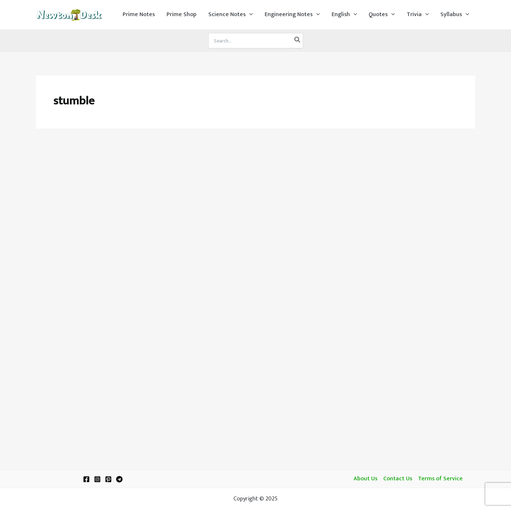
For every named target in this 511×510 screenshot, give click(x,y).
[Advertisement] (255, 191)
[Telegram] (119, 479)
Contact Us (397, 479)
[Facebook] (86, 479)
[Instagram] (97, 479)
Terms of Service (440, 479)
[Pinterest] (108, 479)
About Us (365, 479)
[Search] (297, 40)
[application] (249, 14)
